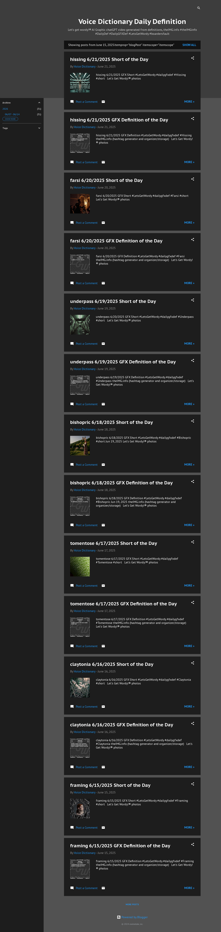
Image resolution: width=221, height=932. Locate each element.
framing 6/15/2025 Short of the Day (110, 785)
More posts (132, 904)
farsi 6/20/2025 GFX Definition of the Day (116, 241)
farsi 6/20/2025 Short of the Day (106, 180)
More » (189, 102)
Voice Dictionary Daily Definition (132, 21)
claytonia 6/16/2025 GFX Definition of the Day (121, 725)
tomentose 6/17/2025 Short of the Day (113, 543)
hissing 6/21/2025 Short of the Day (109, 59)
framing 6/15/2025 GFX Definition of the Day (120, 846)
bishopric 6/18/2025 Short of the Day (111, 422)
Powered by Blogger (132, 917)
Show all (189, 45)
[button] (192, 58)
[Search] (199, 8)
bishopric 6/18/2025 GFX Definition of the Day (121, 483)
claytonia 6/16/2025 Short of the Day (111, 664)
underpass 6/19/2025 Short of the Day (113, 301)
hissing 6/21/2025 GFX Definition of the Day (119, 120)
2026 (5, 108)
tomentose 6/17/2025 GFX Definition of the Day (123, 604)
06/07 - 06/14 (12, 114)
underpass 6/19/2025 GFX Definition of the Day (123, 362)
